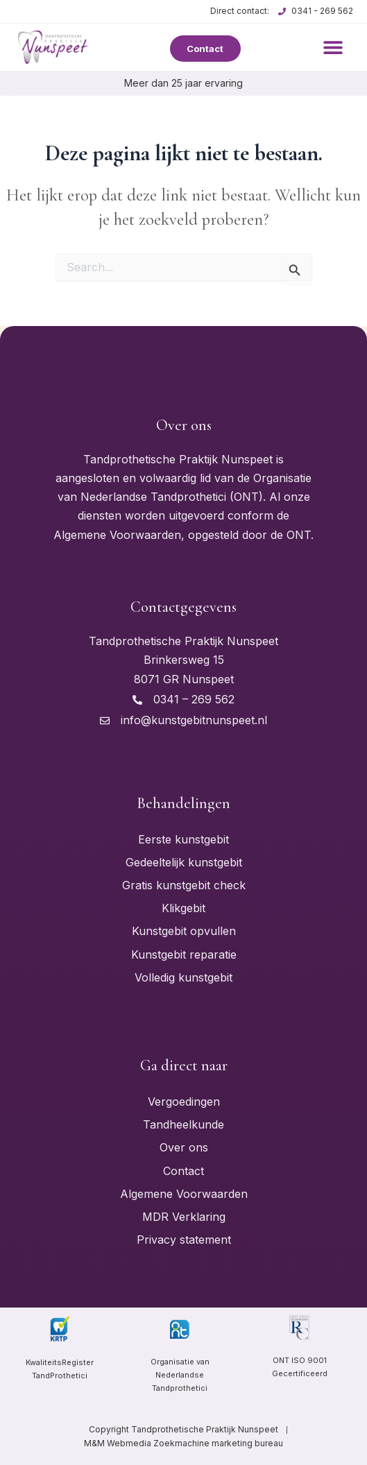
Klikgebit (183, 908)
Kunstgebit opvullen (184, 931)
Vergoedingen (184, 1101)
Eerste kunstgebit (183, 839)
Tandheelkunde (183, 1124)
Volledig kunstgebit (183, 977)
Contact (183, 1171)
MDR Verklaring (183, 1217)
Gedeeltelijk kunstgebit (184, 862)
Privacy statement (184, 1239)
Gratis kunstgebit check (184, 885)
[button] (333, 46)
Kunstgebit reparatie (184, 954)
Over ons (184, 1147)
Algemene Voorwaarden (184, 1194)
